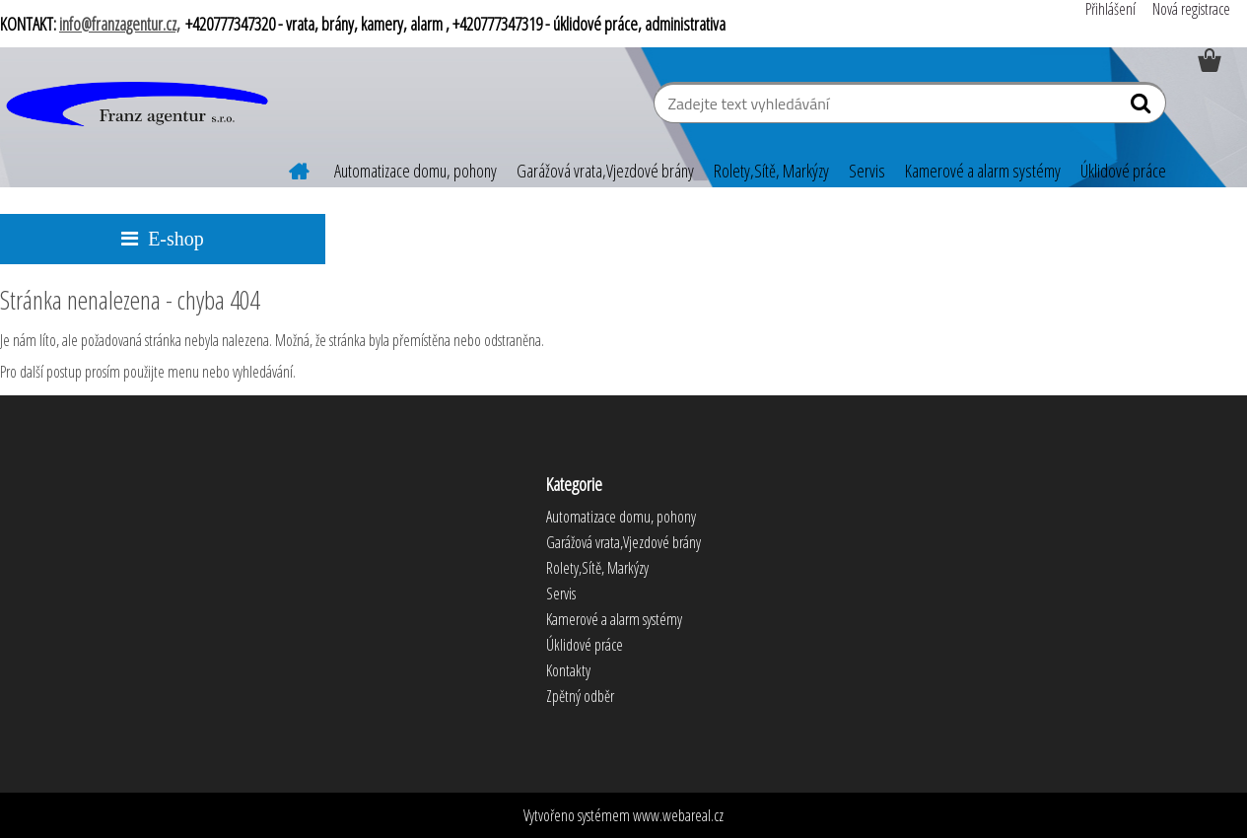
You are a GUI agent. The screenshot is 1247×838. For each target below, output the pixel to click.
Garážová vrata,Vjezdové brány (605, 170)
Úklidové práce (1123, 170)
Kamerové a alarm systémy (983, 170)
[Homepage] (287, 168)
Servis (867, 170)
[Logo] (135, 105)
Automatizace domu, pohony (415, 170)
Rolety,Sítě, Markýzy (771, 170)
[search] (1143, 107)
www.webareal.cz (678, 815)
